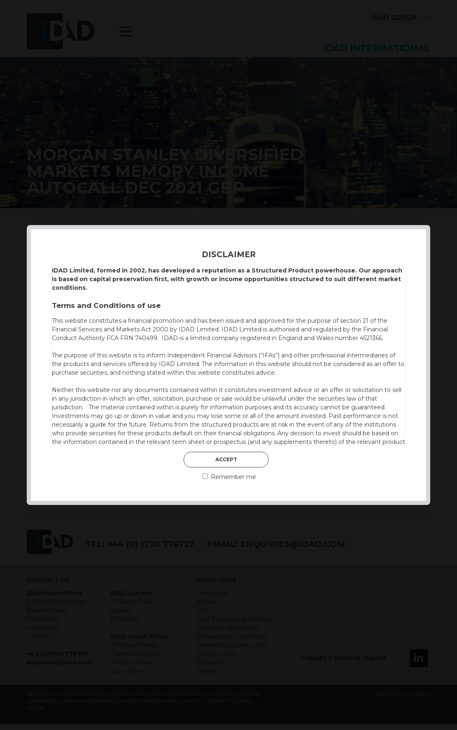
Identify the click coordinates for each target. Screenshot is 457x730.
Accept (226, 459)
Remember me (229, 477)
